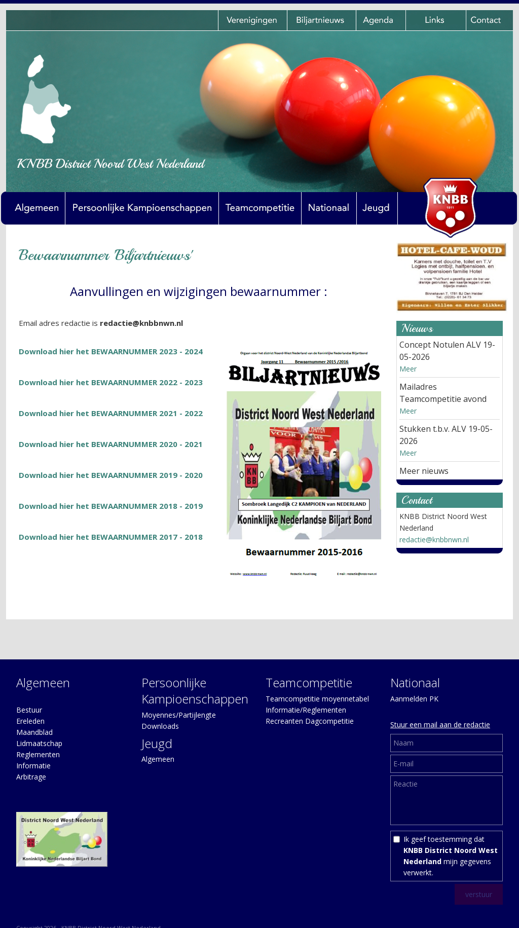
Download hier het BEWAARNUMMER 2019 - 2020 (111, 475)
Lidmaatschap (39, 743)
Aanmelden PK (414, 698)
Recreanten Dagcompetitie (310, 721)
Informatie (33, 765)
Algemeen (157, 759)
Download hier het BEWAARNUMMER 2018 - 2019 (111, 506)
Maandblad (34, 732)
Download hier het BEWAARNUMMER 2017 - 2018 (111, 537)
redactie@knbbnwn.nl (434, 539)
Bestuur (29, 710)
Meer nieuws (424, 470)
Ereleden (30, 721)
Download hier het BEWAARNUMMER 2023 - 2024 (111, 351)
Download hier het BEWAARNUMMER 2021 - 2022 (111, 413)
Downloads (160, 726)
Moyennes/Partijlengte (178, 715)
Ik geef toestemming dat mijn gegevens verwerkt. (450, 855)
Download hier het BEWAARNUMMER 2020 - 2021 (111, 444)
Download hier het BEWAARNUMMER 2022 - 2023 (111, 382)
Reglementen (38, 754)
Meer (408, 369)
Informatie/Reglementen (306, 710)
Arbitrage (31, 777)
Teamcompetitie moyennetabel (317, 698)
